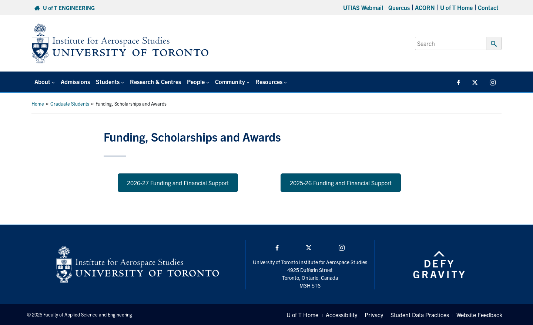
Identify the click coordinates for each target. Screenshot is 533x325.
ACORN (425, 7)
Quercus (399, 7)
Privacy (374, 314)
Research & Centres (155, 81)
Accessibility (341, 314)
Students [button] (108, 81)
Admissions (75, 81)
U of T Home (456, 7)
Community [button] (230, 81)
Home (37, 103)
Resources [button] (268, 81)
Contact (488, 7)
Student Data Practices (419, 314)
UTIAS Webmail (363, 7)
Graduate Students (69, 103)
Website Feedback (479, 314)
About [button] (42, 81)
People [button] (196, 81)
